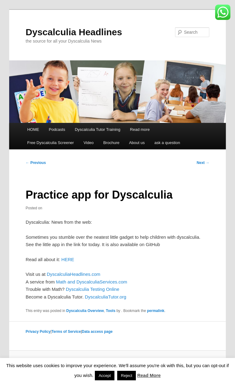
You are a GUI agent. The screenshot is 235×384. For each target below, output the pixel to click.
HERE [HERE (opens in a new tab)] (68, 259)
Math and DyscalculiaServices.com (91, 281)
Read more (140, 129)
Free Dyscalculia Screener (50, 142)
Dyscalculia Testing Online (92, 289)
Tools (110, 311)
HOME (33, 129)
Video (89, 142)
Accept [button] (105, 375)
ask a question (167, 142)
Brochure (111, 142)
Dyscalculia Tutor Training (97, 129)
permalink (155, 311)
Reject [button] (126, 375)
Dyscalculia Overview (85, 311)
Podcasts (57, 129)
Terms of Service (66, 331)
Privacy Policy (38, 331)
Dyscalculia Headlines (74, 32)
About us (137, 142)
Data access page (97, 331)
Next (203, 163)
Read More (149, 375)
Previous (36, 163)
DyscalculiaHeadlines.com (73, 274)
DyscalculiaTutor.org (105, 296)
